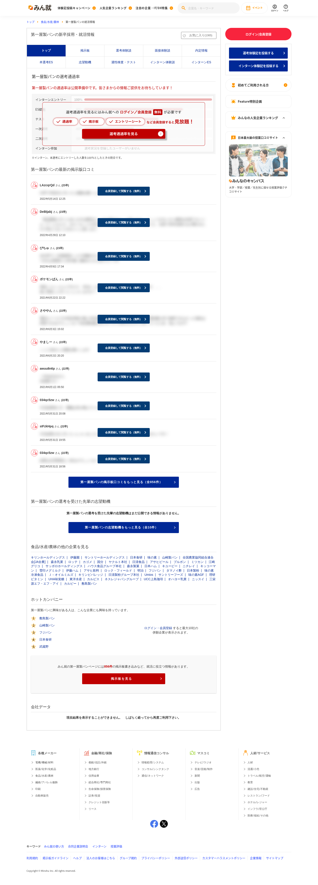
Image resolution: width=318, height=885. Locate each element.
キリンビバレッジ (90, 574)
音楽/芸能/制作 (204, 769)
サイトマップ (274, 858)
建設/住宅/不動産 (258, 789)
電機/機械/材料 (44, 762)
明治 (140, 570)
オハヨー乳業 (177, 579)
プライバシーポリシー (155, 858)
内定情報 (201, 50)
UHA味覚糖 (56, 579)
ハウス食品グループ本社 (105, 566)
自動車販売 (42, 795)
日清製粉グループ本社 (123, 574)
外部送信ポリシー (186, 858)
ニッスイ (198, 579)
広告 (197, 789)
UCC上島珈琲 (153, 579)
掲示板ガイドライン (55, 858)
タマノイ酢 (174, 570)
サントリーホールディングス (105, 557)
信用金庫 (94, 775)
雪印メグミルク (50, 570)
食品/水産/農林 (50, 22)
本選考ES (46, 62)
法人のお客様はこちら (100, 858)
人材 (250, 762)
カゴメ (87, 562)
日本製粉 (193, 570)
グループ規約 (128, 858)
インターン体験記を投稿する (258, 65)
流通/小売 (253, 769)
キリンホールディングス (48, 557)
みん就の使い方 (54, 846)
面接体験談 (162, 50)
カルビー (70, 583)
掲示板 (85, 50)
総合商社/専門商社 (100, 782)
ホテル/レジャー (257, 802)
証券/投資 (94, 795)
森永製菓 (133, 566)
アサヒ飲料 (91, 570)
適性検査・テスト (123, 62)
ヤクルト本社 (118, 562)
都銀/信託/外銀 (98, 762)
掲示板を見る (136, 678)
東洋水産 (76, 579)
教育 (250, 782)
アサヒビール (159, 562)
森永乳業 (57, 562)
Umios (148, 574)
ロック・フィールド (118, 570)
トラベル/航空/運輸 (259, 775)
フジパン (155, 570)
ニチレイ (189, 566)
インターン (99, 846)
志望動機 (85, 62)
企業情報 (255, 858)
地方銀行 (94, 769)
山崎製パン (170, 557)
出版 (197, 782)
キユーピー (170, 566)
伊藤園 (75, 557)
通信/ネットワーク (153, 775)
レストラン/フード (259, 795)
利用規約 (32, 858)
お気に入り (200, 35)
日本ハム (150, 566)
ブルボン (180, 562)
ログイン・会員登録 (158, 628)
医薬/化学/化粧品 (45, 769)
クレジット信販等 (99, 802)
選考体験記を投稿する (258, 53)
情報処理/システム (153, 762)
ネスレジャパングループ (122, 579)
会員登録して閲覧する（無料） (123, 191)
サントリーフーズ (170, 574)
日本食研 (136, 557)
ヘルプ (77, 858)
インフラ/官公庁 (257, 808)
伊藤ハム (72, 570)
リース (93, 808)
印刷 (38, 789)
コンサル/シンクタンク (155, 769)
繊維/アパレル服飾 (46, 782)
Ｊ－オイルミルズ (61, 574)
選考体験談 (123, 50)
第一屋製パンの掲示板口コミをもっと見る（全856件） (128, 482)
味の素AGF (196, 574)
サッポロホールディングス (64, 566)
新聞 (197, 775)
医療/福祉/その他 (258, 815)
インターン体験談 (162, 62)
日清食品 (138, 562)
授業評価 (116, 846)
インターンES (201, 62)
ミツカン (197, 562)
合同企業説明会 (78, 846)
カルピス (93, 579)
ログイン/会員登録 (258, 34)
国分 (100, 562)
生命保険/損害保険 (100, 789)
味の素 (152, 557)
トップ (30, 22)
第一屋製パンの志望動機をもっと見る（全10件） (130, 527)
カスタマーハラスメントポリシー (223, 858)
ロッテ (73, 562)
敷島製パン (89, 583)
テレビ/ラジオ (203, 762)
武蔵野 (44, 646)
